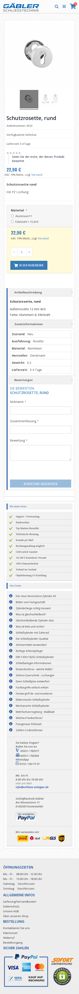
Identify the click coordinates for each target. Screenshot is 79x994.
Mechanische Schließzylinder (33, 706)
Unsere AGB (11, 911)
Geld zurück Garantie (26, 551)
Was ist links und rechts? (30, 626)
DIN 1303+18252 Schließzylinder (35, 657)
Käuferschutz (22, 522)
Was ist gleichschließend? (31, 614)
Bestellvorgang (12, 942)
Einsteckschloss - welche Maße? (34, 669)
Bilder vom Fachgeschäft (30, 602)
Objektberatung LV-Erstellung (31, 575)
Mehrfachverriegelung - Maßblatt (35, 712)
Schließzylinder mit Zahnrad (32, 632)
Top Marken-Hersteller (27, 528)
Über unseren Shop (15, 916)
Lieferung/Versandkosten (19, 901)
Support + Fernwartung (27, 516)
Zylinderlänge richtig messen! (33, 608)
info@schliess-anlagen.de (32, 787)
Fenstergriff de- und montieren (34, 693)
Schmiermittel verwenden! (31, 645)
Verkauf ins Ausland (26, 569)
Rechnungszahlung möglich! (30, 545)
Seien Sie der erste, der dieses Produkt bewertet (38, 159)
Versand (36, 175)
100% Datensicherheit (27, 563)
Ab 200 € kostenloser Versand (31, 557)
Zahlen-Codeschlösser (29, 730)
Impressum (10, 933)
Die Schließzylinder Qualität (32, 639)
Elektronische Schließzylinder (33, 699)
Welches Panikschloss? (29, 718)
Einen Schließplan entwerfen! (33, 681)
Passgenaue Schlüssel (29, 724)
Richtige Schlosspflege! (29, 651)
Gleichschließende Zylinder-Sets (35, 620)
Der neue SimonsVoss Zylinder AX (36, 596)
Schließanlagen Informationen (33, 663)
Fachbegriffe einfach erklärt (32, 687)
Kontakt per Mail (24, 540)
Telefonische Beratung (27, 534)
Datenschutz (11, 906)
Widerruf (9, 938)
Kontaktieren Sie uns (16, 928)
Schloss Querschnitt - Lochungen (35, 675)
